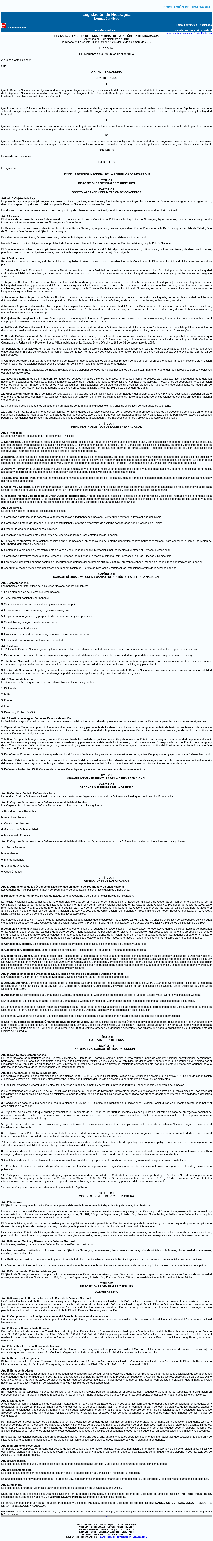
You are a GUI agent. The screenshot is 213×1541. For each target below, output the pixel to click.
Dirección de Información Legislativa (123, 1537)
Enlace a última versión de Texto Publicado (188, 33)
